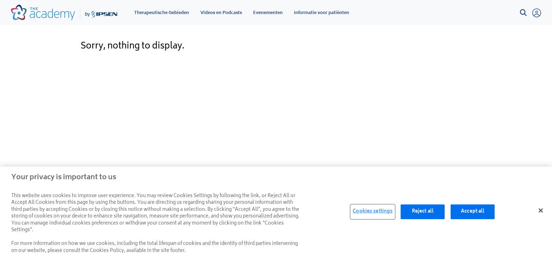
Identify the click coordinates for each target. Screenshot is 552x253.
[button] (523, 13)
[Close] (540, 212)
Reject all (423, 213)
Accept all (472, 213)
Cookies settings (373, 213)
